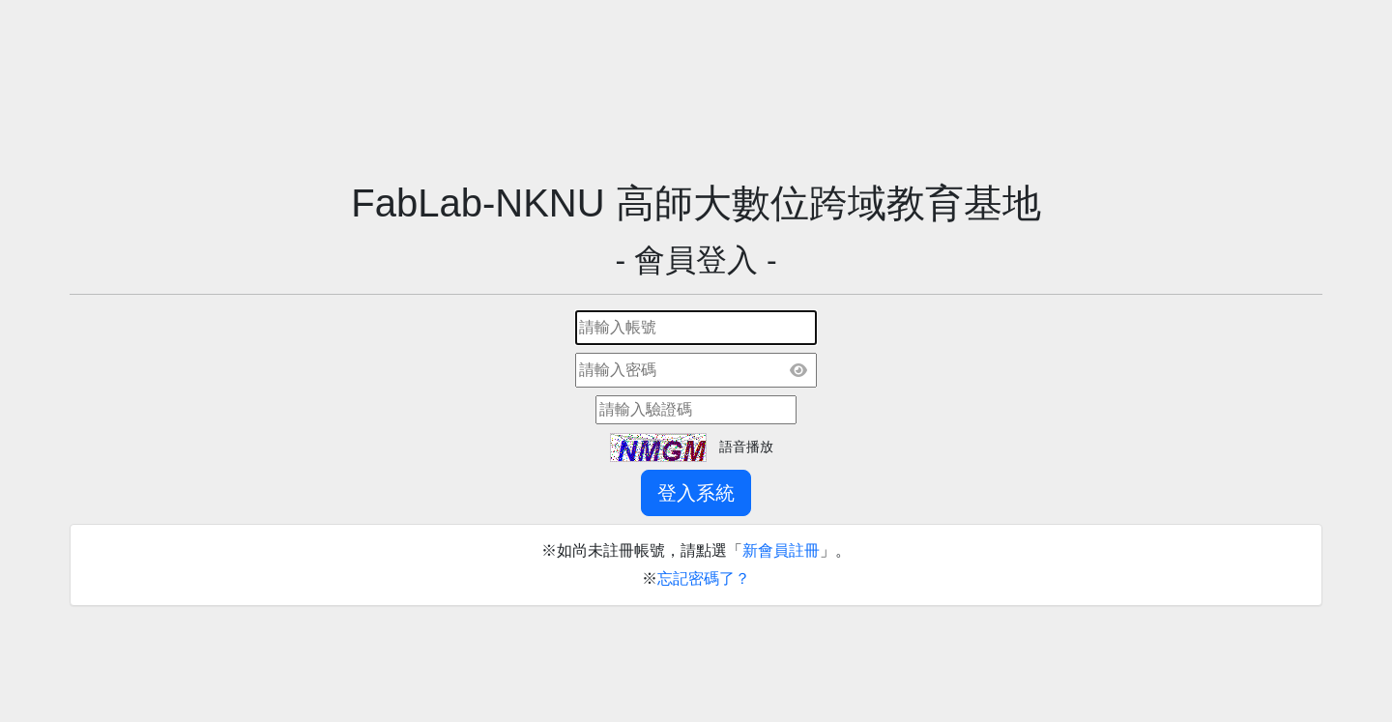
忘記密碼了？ (703, 578)
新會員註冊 (781, 550)
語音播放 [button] (746, 446)
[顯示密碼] (798, 370)
